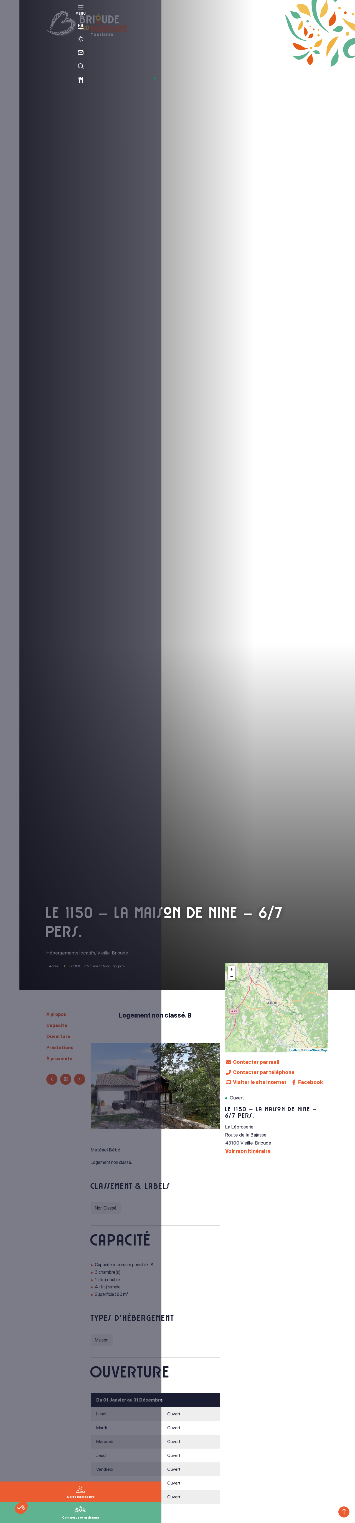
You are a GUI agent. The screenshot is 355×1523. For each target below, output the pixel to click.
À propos (57, 1014)
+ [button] (231, 969)
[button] (28, 1513)
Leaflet (293, 1050)
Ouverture (59, 1036)
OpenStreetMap (315, 1050)
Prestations (61, 1047)
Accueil (54, 966)
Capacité (57, 1025)
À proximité (60, 1057)
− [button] (231, 976)
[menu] (9, 14)
